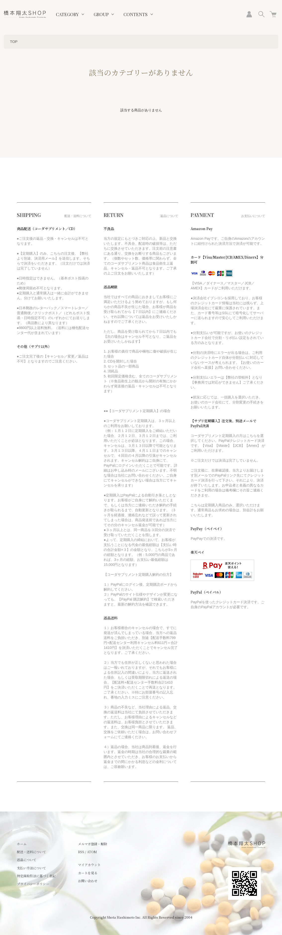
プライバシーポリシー (33, 883)
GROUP (101, 14)
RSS (81, 851)
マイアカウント (89, 864)
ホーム (22, 844)
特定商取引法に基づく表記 (36, 876)
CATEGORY (67, 14)
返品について (26, 859)
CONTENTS (135, 14)
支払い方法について (31, 868)
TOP (14, 41)
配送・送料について (31, 851)
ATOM (92, 851)
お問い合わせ (87, 880)
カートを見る (87, 873)
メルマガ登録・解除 (92, 844)
